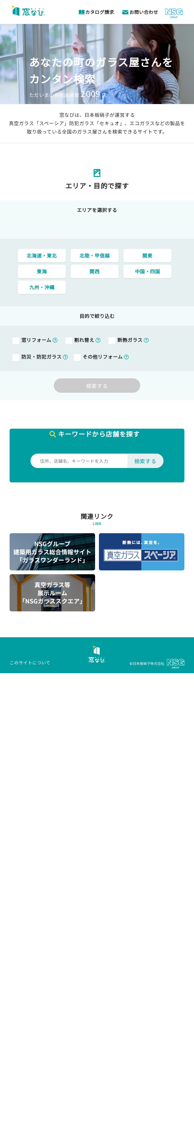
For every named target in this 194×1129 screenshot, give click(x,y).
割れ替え (84, 339)
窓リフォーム (36, 339)
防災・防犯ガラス (41, 356)
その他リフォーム (103, 356)
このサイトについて (30, 662)
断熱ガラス (130, 339)
